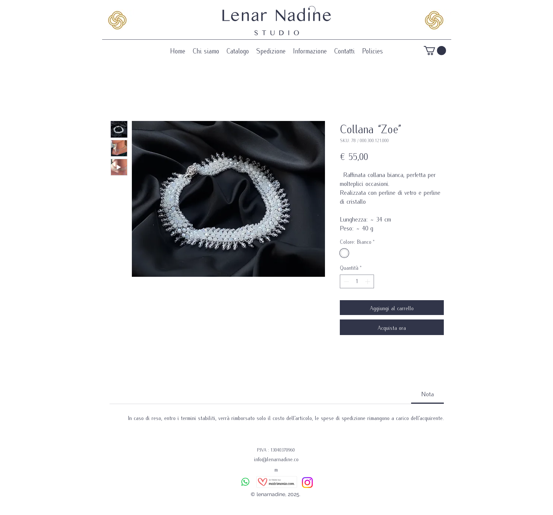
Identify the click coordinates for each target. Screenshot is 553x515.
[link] (427, 393)
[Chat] (245, 482)
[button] (435, 50)
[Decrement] (345, 281)
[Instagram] (307, 482)
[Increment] (368, 281)
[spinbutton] (357, 281)
